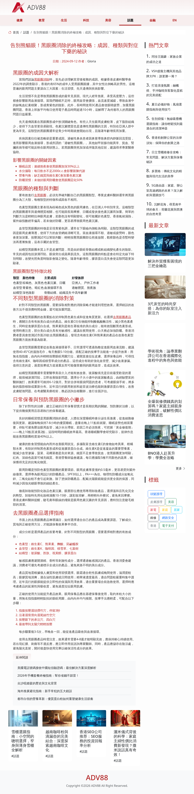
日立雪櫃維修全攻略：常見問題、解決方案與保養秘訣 (164, 157)
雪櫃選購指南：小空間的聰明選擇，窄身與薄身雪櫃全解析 (22, 740)
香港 (153, 526)
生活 (64, 20)
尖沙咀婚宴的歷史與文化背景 (37, 683)
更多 (181, 468)
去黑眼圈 (40, 195)
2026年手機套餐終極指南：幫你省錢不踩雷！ (48, 675)
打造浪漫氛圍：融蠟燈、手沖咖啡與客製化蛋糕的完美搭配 (164, 90)
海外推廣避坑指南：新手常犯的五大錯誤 (44, 691)
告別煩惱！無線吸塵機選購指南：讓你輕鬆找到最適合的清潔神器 (164, 123)
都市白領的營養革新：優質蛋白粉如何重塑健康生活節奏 (55, 699)
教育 (42, 20)
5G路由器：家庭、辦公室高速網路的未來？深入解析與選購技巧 (164, 190)
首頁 (16, 32)
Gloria (91, 61)
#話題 (15, 756)
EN (175, 20)
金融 (152, 20)
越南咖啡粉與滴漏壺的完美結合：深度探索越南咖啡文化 (56, 740)
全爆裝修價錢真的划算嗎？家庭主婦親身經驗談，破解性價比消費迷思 (165, 408)
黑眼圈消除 (41, 79)
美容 (108, 20)
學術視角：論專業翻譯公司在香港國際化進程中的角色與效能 (165, 356)
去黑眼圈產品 (122, 317)
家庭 (165, 510)
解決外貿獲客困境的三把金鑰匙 (165, 263)
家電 (153, 510)
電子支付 (168, 526)
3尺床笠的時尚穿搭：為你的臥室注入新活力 (165, 308)
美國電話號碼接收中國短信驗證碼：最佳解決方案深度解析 (56, 668)
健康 (19, 20)
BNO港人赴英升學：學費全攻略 (161, 455)
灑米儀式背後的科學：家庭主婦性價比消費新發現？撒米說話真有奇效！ (125, 743)
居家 (177, 510)
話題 (130, 20)
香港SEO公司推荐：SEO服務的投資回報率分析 (91, 738)
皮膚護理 (156, 502)
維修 (153, 518)
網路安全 (168, 518)
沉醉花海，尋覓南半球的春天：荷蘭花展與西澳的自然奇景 (164, 209)
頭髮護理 (156, 494)
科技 (86, 20)
